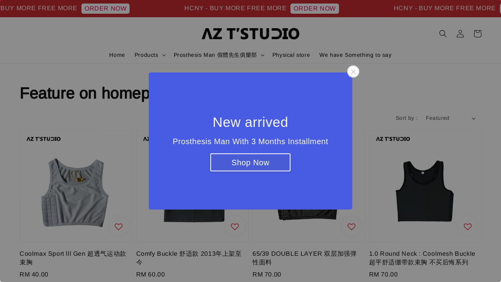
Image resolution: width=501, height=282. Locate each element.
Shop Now (250, 162)
